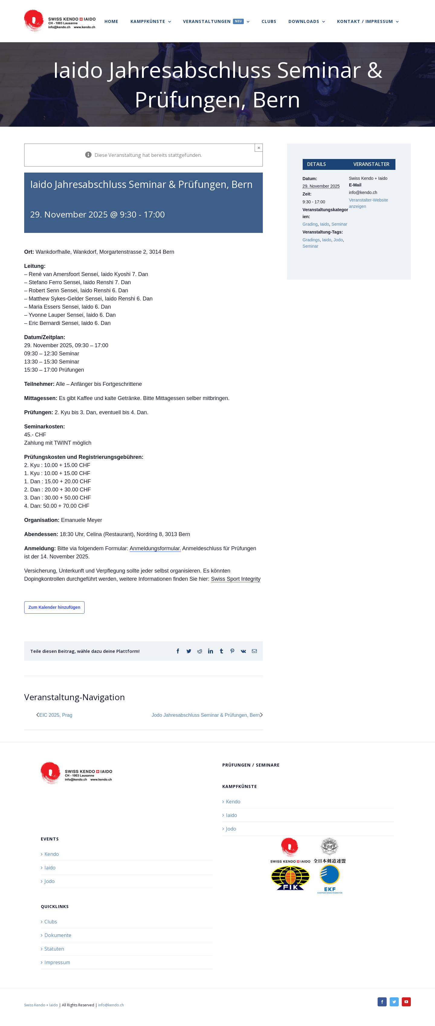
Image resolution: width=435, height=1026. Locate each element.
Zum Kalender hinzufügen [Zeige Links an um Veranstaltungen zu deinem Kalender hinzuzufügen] (54, 607)
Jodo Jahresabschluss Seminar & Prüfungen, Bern (206, 715)
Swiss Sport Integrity (235, 579)
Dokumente (57, 935)
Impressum (57, 962)
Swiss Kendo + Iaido (41, 1005)
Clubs (50, 921)
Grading (310, 224)
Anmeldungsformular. (155, 548)
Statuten (54, 948)
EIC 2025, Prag (55, 715)
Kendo (233, 801)
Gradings (311, 239)
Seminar (339, 224)
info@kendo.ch (111, 1005)
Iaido (324, 224)
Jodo (338, 239)
